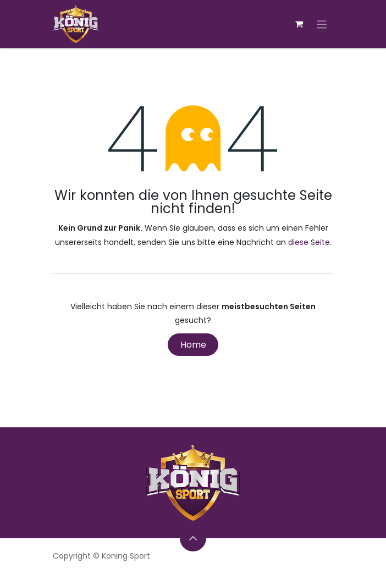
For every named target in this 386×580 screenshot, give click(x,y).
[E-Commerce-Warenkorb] (299, 24)
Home (193, 344)
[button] (193, 538)
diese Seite (309, 242)
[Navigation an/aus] (322, 24)
